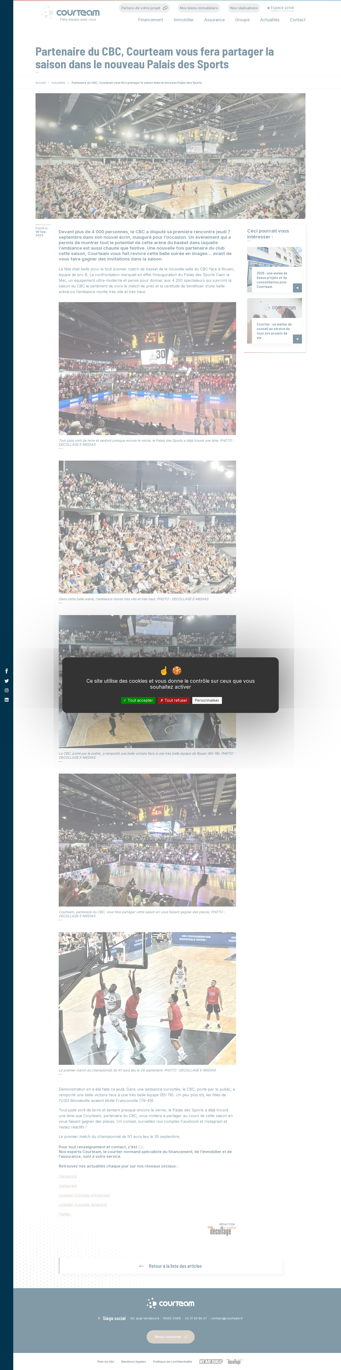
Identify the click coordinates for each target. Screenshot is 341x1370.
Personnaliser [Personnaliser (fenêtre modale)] (207, 700)
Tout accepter (138, 700)
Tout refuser (173, 700)
